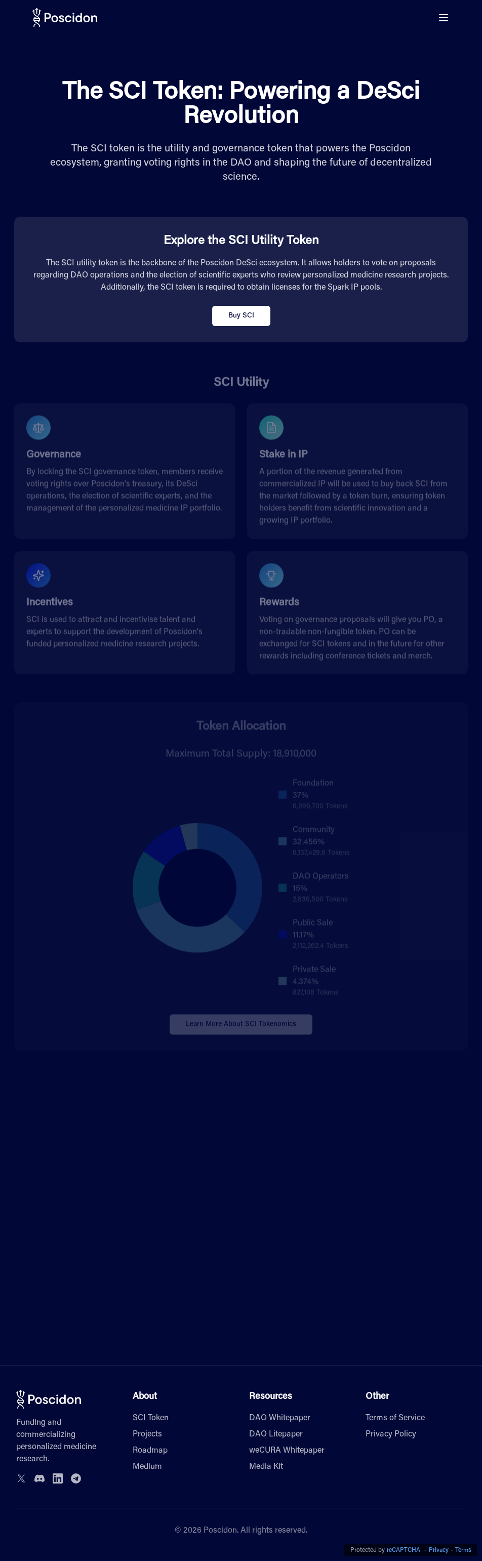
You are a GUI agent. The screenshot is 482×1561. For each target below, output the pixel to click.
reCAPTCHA (403, 1550)
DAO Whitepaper (279, 1418)
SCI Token (151, 1418)
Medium (147, 1467)
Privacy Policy (391, 1434)
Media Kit (266, 1467)
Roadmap (150, 1451)
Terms (463, 1550)
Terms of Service (395, 1418)
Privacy (439, 1550)
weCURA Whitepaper (287, 1451)
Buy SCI (241, 315)
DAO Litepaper (276, 1434)
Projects (147, 1434)
